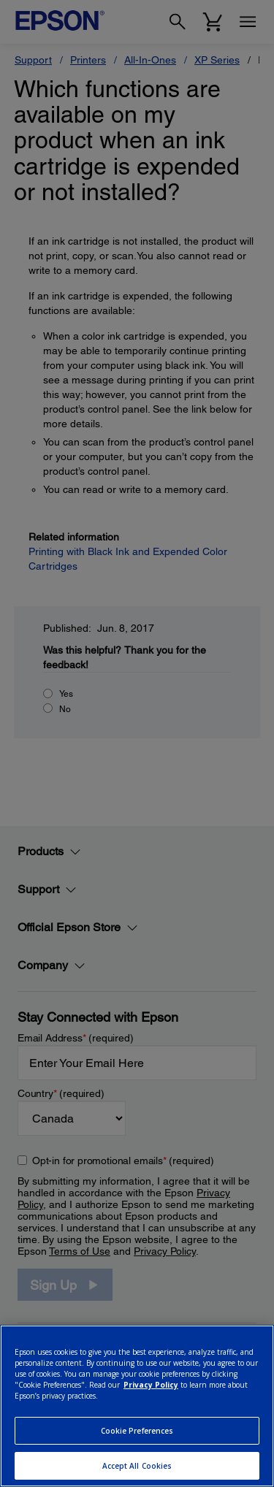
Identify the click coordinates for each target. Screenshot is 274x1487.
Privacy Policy (150, 1385)
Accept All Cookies (137, 1466)
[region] (137, 1406)
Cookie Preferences (137, 1431)
